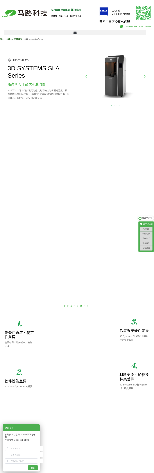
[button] (75, 32)
